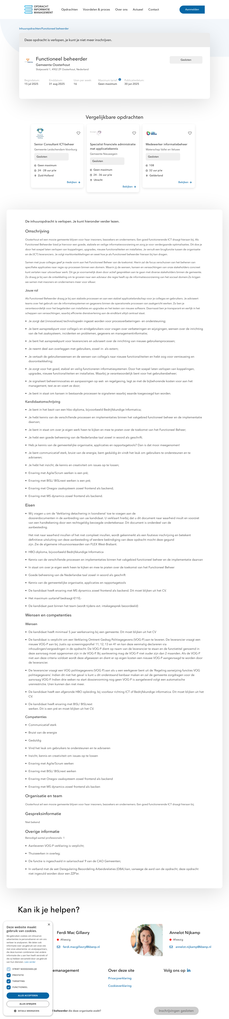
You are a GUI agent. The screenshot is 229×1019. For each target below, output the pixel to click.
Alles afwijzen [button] (28, 1003)
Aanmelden (192, 9)
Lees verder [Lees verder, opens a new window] (30, 962)
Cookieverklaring (119, 986)
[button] (28, 1010)
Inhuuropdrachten (30, 28)
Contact (153, 10)
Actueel (138, 10)
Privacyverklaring (119, 978)
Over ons (121, 10)
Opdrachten (69, 10)
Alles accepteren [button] (28, 995)
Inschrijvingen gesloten (176, 1011)
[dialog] (27, 968)
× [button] (49, 924)
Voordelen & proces (96, 10)
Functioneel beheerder (55, 28)
